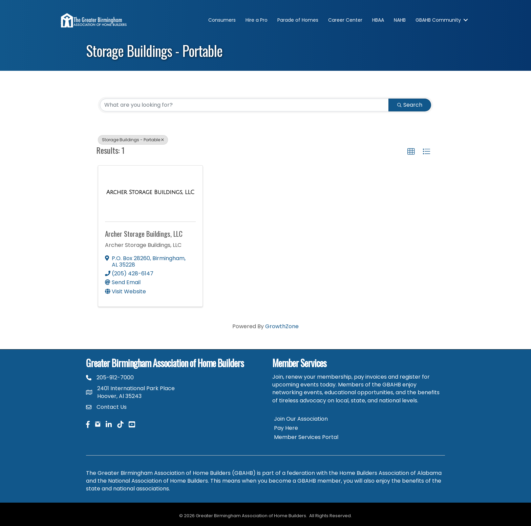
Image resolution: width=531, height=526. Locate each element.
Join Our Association (301, 419)
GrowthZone (282, 326)
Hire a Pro (257, 20)
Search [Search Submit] (409, 105)
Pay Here (286, 428)
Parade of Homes (297, 20)
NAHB (400, 20)
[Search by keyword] (244, 105)
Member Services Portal (306, 437)
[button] (411, 152)
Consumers (222, 20)
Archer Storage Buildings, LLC (144, 233)
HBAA (378, 20)
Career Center (345, 20)
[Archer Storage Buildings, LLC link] (150, 192)
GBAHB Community (438, 20)
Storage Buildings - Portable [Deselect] (133, 140)
